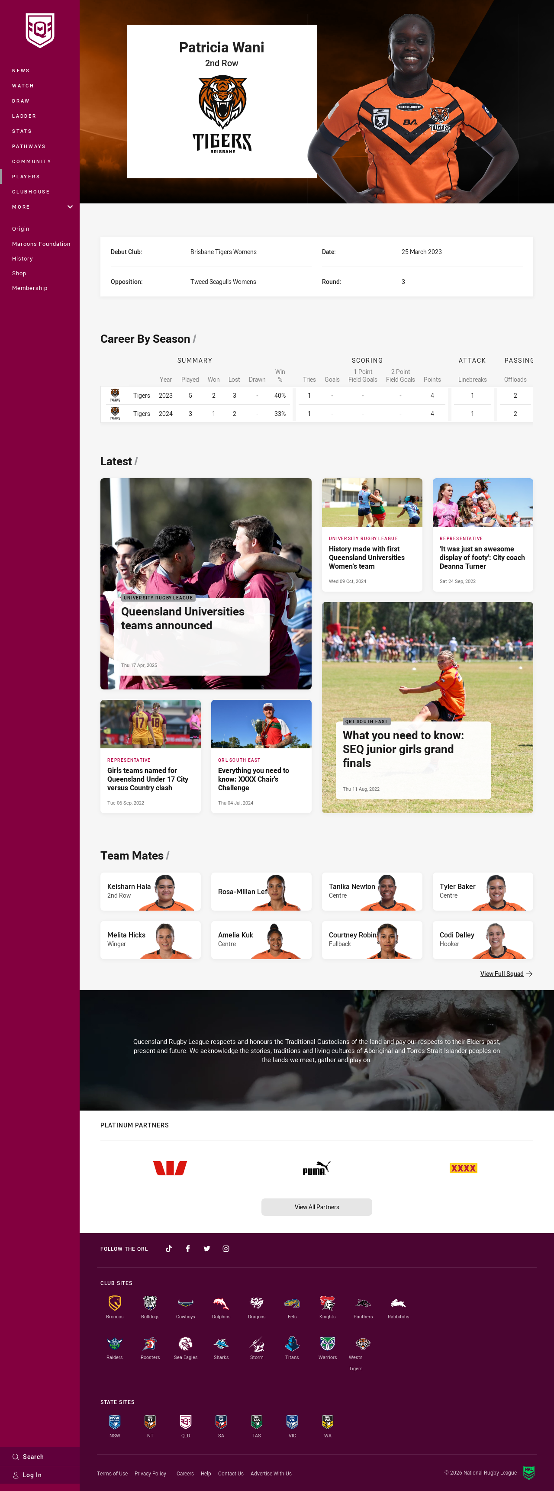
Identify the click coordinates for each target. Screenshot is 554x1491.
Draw (21, 100)
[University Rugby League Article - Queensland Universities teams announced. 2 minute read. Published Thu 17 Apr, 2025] (206, 583)
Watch (23, 85)
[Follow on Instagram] (225, 1248)
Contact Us (231, 1473)
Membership (30, 288)
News (21, 70)
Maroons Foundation (41, 244)
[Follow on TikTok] (168, 1248)
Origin (20, 228)
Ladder (24, 116)
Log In (27, 1475)
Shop (19, 273)
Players (26, 176)
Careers (185, 1473)
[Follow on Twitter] (206, 1248)
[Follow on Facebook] (187, 1248)
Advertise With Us (271, 1473)
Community (32, 161)
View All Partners (317, 1207)
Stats (22, 131)
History (22, 258)
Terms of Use (112, 1473)
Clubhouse (31, 191)
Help (206, 1473)
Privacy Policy (150, 1473)
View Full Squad (506, 973)
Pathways (29, 146)
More (42, 206)
